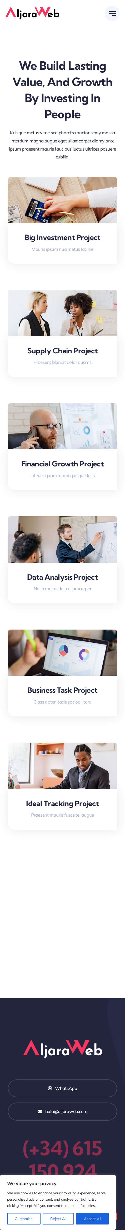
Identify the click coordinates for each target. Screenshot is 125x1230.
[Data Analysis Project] (62, 520)
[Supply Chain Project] (62, 293)
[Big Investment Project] (62, 180)
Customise (24, 1218)
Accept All (92, 1218)
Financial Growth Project (62, 463)
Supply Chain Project (62, 350)
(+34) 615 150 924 (62, 1160)
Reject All (58, 1218)
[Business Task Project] (62, 633)
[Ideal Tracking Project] (62, 746)
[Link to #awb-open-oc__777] (112, 13)
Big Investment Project (62, 237)
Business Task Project (62, 690)
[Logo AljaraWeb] (32, 9)
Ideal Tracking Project (62, 803)
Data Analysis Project (62, 577)
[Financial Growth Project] (62, 407)
